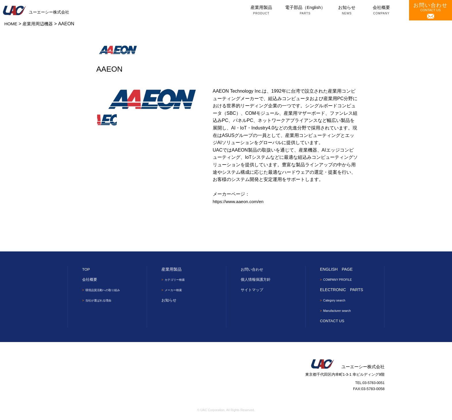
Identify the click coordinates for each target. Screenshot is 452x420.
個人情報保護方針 (257, 279)
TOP (86, 269)
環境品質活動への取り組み (106, 290)
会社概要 (381, 10)
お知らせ (346, 10)
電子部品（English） (305, 10)
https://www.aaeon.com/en (240, 201)
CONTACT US (430, 10)
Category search (336, 300)
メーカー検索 (175, 290)
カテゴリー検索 (177, 280)
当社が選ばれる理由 (101, 300)
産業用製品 (261, 10)
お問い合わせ (253, 269)
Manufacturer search (339, 311)
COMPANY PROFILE (339, 280)
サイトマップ (253, 289)
